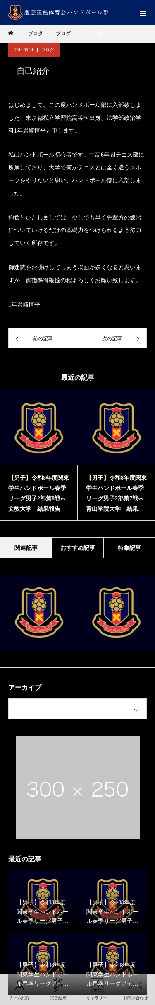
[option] (39, 455)
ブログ (47, 50)
